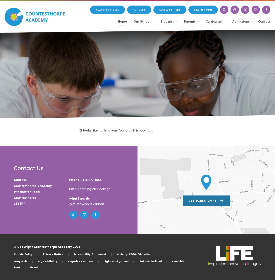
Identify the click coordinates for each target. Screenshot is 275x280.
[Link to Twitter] (245, 10)
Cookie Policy (26, 254)
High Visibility (50, 261)
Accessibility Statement (92, 254)
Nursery (139, 10)
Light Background (119, 261)
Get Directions (206, 200)
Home (122, 21)
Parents (191, 21)
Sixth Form (203, 10)
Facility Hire (170, 10)
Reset (34, 267)
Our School (144, 21)
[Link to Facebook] (266, 10)
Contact (264, 21)
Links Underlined (153, 261)
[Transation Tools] (235, 10)
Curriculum (216, 21)
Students (168, 21)
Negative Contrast (83, 261)
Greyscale (23, 261)
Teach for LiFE (107, 10)
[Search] (224, 10)
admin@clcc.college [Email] (94, 189)
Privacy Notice (56, 254)
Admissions (242, 21)
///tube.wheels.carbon (86, 204)
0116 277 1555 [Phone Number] (91, 180)
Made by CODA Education (133, 254)
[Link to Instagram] (256, 10)
